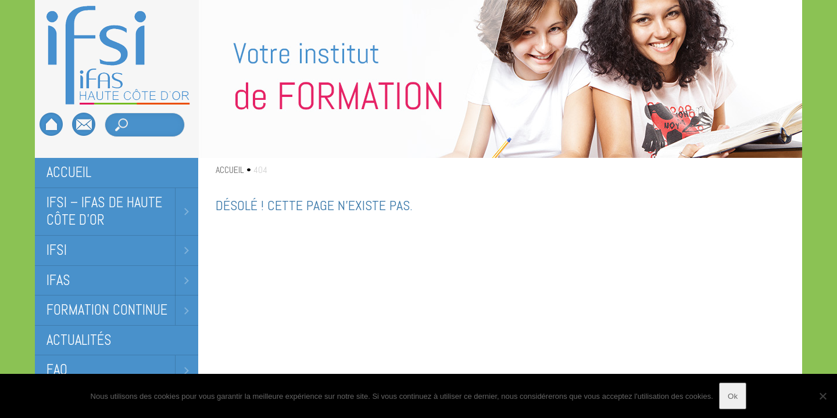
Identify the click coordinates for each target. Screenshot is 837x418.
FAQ (56, 370)
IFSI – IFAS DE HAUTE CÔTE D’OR (104, 211)
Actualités (79, 340)
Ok (733, 396)
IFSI (56, 250)
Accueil (68, 172)
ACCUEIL (230, 170)
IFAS (58, 280)
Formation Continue (106, 310)
